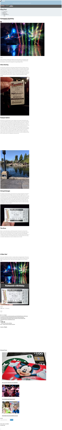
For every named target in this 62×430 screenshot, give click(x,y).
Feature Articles (5, 11)
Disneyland (11, 316)
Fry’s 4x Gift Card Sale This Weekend (10, 382)
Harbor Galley (23, 316)
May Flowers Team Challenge (6, 323)
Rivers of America (18, 318)
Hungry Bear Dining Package (6, 317)
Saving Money (5, 13)
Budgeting (5, 12)
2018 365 (3, 316)
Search (1, 418)
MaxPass (19, 317)
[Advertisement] (14, 142)
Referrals (3, 17)
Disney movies (7, 316)
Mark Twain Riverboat (14, 317)
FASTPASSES (19, 316)
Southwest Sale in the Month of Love (10, 415)
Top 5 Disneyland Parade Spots (8, 399)
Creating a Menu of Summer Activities (7, 324)
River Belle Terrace (13, 318)
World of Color (12, 319)
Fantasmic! (15, 316)
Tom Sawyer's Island (6, 319)
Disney (5, 314)
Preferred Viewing (7, 318)
